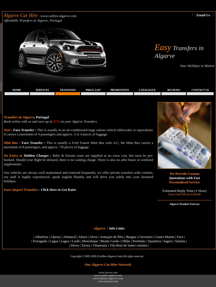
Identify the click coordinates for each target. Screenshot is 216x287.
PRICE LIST (93, 89)
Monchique (90, 241)
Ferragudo (40, 241)
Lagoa (53, 241)
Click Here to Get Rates (58, 190)
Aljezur (55, 237)
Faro (180, 237)
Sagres (168, 241)
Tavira (85, 245)
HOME (17, 89)
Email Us (203, 15)
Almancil (69, 237)
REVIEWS (173, 89)
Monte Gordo (110, 241)
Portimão (139, 241)
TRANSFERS (68, 89)
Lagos (65, 241)
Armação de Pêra (112, 237)
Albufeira (41, 237)
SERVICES (42, 89)
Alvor (93, 237)
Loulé (76, 241)
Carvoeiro (146, 237)
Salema (180, 241)
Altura (82, 237)
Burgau (131, 237)
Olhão (126, 241)
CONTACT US (200, 89)
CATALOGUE (147, 89)
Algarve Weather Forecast (184, 204)
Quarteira (154, 241)
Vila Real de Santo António (129, 245)
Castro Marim (165, 237)
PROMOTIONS (119, 89)
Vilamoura (99, 245)
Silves (75, 245)
